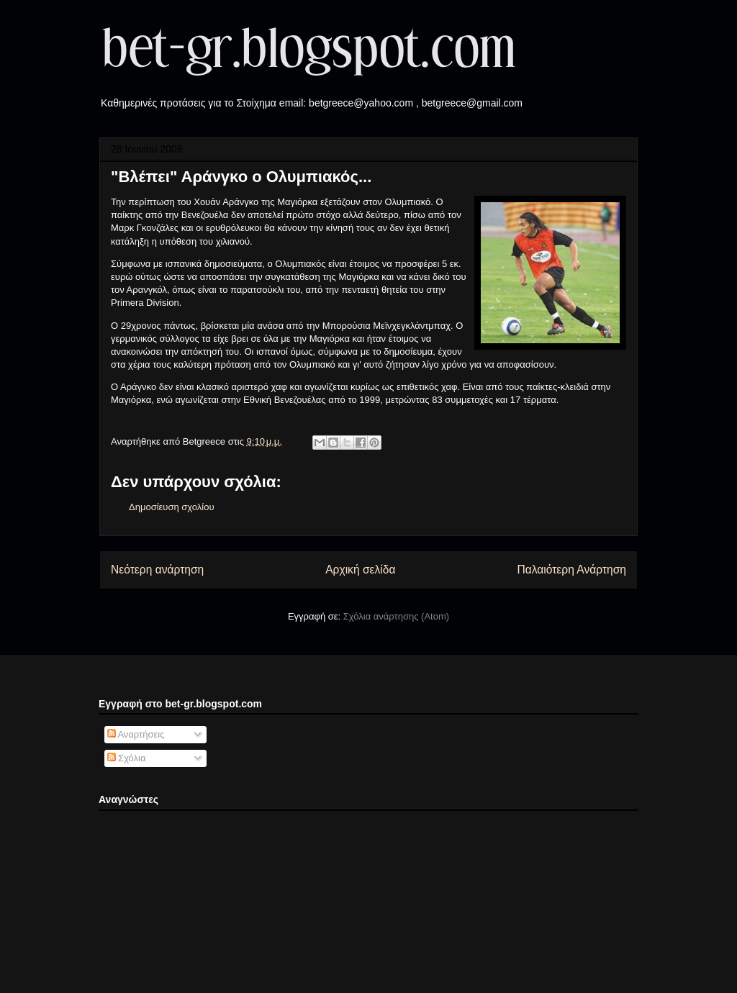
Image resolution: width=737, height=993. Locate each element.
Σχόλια (126, 758)
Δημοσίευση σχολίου (171, 507)
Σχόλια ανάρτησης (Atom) (396, 616)
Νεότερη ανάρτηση (157, 569)
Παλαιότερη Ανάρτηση (571, 569)
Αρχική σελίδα (360, 569)
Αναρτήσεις (136, 734)
